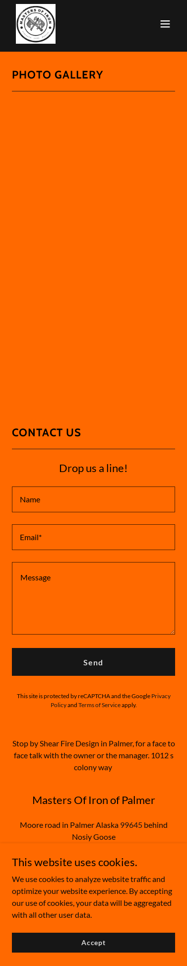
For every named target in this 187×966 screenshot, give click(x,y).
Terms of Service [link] (99, 705)
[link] (36, 24)
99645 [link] (131, 824)
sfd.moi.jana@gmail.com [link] (93, 848)
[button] (165, 24)
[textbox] (93, 499)
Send (93, 662)
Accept (93, 949)
